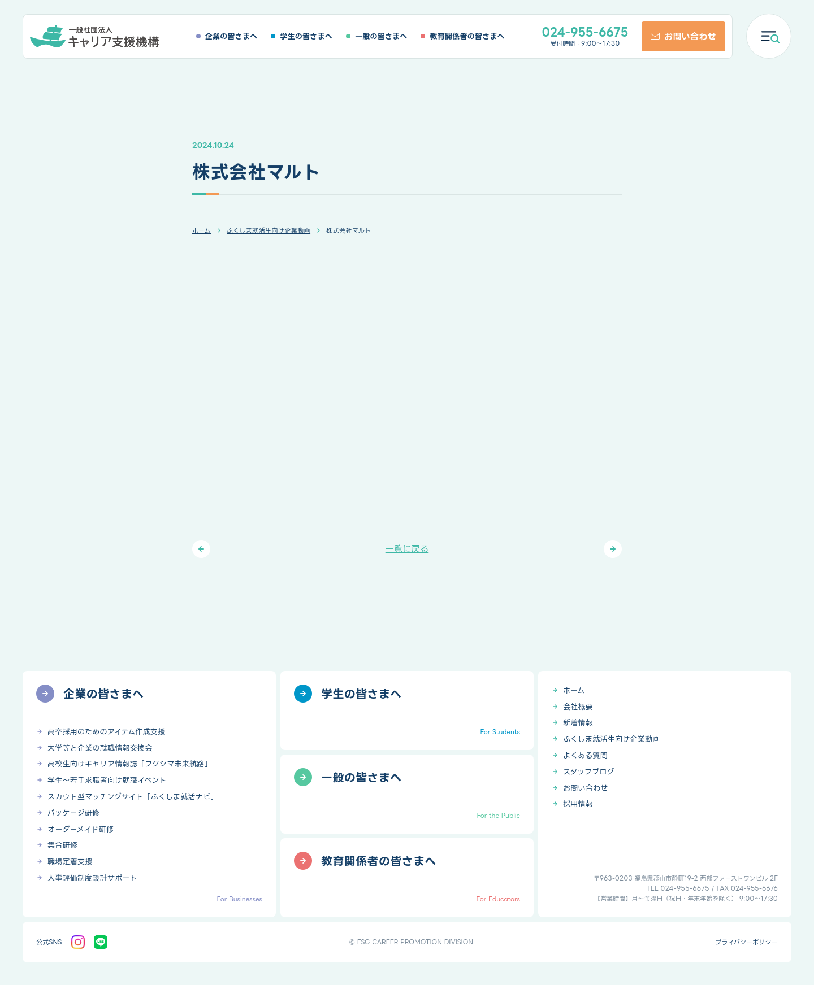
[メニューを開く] (768, 36)
